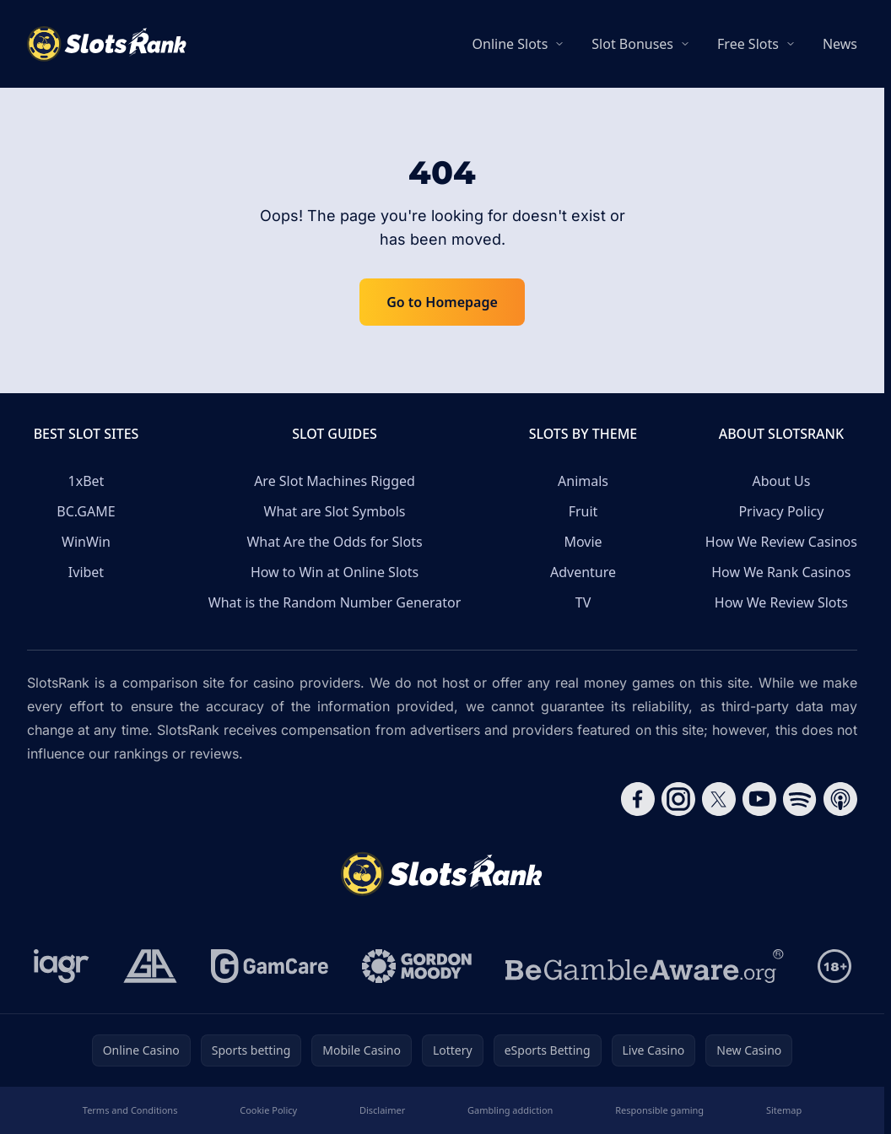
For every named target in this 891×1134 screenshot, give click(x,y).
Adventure (583, 572)
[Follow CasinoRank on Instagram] (678, 799)
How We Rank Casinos (780, 572)
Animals (583, 481)
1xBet (86, 481)
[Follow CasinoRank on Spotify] (800, 799)
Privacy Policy (781, 511)
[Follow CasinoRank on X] (719, 799)
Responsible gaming (659, 1110)
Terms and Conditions (130, 1110)
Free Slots (748, 44)
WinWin (86, 541)
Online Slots (510, 44)
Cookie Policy (268, 1110)
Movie (583, 541)
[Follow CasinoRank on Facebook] (638, 799)
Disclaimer (382, 1110)
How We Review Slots (781, 602)
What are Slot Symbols (335, 511)
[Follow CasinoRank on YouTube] (759, 799)
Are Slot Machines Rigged (334, 481)
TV (583, 602)
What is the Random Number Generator (335, 602)
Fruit (583, 511)
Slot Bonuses (632, 44)
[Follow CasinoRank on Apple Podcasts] (840, 799)
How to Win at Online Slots (334, 572)
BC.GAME (86, 511)
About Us (781, 481)
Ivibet (86, 572)
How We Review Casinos (781, 541)
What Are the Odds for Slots (334, 541)
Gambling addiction (510, 1110)
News (840, 44)
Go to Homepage (442, 302)
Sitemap (784, 1110)
